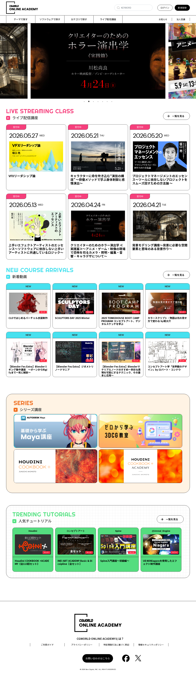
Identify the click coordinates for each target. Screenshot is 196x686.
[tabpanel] (98, 61)
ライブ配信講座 (108, 19)
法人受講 (181, 19)
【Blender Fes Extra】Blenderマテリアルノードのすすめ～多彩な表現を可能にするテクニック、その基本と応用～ (121, 371)
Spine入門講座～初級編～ (114, 561)
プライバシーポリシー (81, 644)
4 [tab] (98, 101)
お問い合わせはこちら (97, 658)
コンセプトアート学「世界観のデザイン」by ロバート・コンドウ (167, 368)
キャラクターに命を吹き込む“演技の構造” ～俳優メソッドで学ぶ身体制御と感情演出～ (97, 180)
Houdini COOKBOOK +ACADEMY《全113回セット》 (32, 562)
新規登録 (182, 7)
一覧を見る (178, 116)
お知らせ (163, 19)
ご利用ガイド (47, 644)
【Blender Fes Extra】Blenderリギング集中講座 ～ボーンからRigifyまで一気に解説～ (28, 369)
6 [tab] (107, 101)
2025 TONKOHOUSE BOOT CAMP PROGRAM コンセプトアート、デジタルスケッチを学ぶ (120, 321)
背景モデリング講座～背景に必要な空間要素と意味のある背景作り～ (159, 247)
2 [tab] (88, 101)
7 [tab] (111, 101)
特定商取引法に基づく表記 (116, 644)
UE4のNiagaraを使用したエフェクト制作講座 (160, 562)
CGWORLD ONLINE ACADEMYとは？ (100, 639)
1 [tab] (84, 101)
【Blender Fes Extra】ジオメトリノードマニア (74, 368)
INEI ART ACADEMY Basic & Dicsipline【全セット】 (75, 562)
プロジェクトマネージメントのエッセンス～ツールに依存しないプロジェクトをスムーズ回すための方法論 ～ (159, 180)
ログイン (165, 7)
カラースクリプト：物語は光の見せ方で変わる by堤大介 (167, 319)
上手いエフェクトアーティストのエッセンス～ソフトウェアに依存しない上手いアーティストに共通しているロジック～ (36, 249)
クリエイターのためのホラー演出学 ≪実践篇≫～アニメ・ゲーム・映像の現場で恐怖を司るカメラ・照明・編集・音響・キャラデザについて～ (97, 250)
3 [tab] (93, 101)
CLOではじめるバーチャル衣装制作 (28, 318)
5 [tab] (102, 101)
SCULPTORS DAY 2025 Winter (72, 318)
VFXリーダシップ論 (22, 176)
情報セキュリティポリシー (151, 644)
